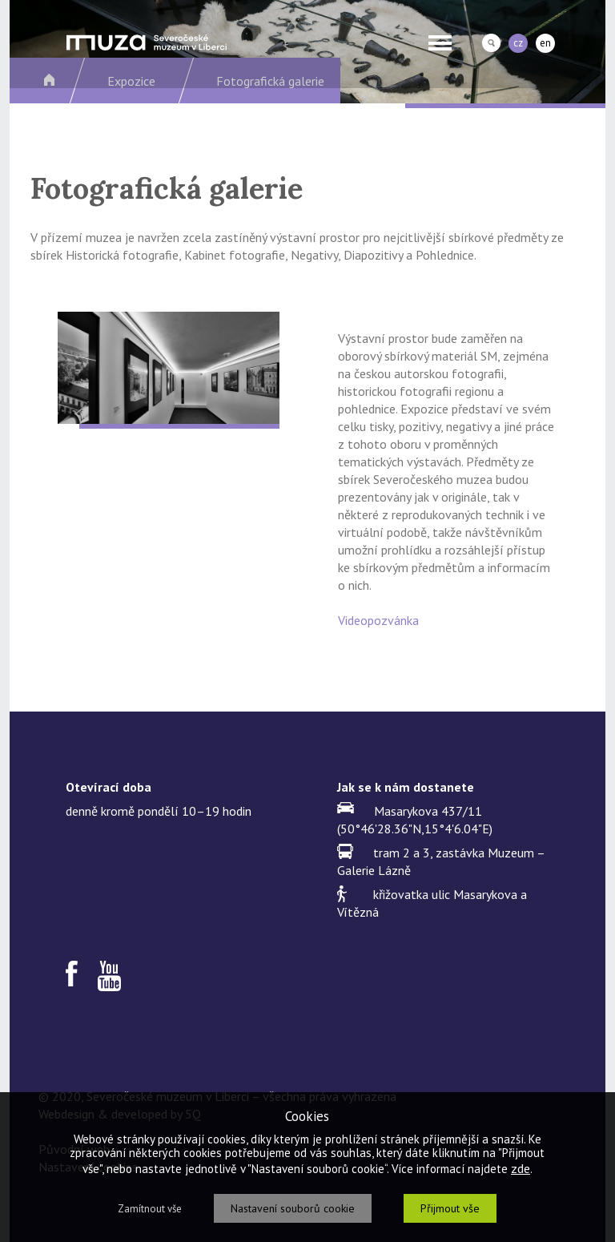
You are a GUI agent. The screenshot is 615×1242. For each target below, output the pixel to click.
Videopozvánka (378, 620)
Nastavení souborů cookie (293, 1208)
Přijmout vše (450, 1208)
